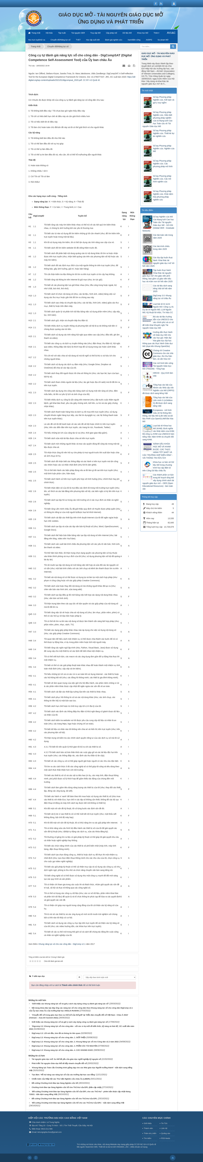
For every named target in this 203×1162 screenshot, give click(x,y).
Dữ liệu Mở (127, 33)
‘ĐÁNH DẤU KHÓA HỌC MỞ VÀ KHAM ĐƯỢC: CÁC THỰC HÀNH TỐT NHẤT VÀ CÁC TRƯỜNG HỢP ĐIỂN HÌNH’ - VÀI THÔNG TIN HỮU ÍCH (158, 451)
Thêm (156, 33)
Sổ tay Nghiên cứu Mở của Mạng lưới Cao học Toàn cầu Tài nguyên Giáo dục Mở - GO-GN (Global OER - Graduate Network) (158, 224)
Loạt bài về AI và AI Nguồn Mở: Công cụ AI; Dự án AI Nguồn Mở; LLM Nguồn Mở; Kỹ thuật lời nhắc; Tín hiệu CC (158, 308)
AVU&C (171, 32)
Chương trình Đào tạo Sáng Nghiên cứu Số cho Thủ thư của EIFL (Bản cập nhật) (67, 1087)
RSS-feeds (165, 1138)
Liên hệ (164, 1128)
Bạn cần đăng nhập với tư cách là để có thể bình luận (65, 985)
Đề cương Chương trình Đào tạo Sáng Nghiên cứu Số (55, 1083)
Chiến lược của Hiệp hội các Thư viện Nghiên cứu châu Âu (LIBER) (61, 1079)
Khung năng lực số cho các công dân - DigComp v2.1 (62, 944)
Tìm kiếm (147, 1138)
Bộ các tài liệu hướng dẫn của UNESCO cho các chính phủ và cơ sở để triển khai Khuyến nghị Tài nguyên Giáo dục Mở (158, 322)
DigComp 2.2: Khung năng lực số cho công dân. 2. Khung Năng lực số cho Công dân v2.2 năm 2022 (75, 1042)
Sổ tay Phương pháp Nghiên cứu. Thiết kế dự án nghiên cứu (163, 133)
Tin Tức (164, 1123)
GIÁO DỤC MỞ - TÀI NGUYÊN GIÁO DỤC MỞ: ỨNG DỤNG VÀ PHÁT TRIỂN (158, 56)
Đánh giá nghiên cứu (113, 40)
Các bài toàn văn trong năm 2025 (163, 236)
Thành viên (148, 1128)
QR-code (31, 1145)
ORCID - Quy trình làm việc (163, 374)
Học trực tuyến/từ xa (36, 40)
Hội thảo (49, 33)
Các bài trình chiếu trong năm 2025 (161, 247)
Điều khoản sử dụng (139, 1147)
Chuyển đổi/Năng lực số (60, 40)
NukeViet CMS (92, 1147)
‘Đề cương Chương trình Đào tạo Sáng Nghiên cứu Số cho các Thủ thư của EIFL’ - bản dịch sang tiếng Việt (78, 1103)
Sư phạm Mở (163, 40)
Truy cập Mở (95, 33)
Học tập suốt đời (93, 40)
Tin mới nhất (147, 90)
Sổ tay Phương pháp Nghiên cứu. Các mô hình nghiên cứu (162, 179)
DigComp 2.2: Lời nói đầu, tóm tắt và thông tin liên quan (56, 1033)
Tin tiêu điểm (147, 210)
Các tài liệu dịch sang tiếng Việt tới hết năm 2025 (162, 288)
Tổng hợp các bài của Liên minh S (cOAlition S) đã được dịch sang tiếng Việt (163, 401)
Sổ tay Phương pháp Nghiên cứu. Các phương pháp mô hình (163, 164)
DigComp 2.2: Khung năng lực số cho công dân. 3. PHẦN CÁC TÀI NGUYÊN (64, 1046)
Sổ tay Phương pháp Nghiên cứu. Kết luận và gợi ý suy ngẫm (163, 100)
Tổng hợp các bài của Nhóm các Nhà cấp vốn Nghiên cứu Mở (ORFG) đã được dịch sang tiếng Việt (158, 389)
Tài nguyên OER (78, 33)
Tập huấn (62, 33)
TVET (78, 40)
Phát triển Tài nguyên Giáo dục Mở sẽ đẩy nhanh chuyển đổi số (59, 1063)
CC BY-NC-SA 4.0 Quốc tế (145, 1144)
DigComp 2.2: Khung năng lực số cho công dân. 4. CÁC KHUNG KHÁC (62, 1050)
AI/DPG (149, 40)
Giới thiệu (148, 1123)
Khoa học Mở (142, 33)
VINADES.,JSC (122, 1147)
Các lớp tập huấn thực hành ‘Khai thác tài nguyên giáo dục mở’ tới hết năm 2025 (158, 261)
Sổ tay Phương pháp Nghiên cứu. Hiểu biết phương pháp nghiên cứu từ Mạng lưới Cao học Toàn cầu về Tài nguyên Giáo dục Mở (157, 119)
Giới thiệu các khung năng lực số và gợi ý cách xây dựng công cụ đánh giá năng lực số (70, 1022)
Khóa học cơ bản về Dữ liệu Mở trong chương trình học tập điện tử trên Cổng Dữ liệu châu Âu (158, 466)
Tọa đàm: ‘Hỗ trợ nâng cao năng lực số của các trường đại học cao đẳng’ (63, 1075)
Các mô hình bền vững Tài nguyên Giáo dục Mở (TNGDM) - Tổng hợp (158, 366)
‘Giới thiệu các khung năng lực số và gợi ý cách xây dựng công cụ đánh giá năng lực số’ (70, 1004)
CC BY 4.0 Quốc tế (91, 80)
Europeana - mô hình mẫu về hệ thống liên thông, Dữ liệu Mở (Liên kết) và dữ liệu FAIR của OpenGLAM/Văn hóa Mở (158, 416)
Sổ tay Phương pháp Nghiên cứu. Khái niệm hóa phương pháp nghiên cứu (163, 195)
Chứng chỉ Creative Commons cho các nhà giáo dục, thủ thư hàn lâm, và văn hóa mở (163, 354)
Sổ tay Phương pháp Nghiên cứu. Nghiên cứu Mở (164, 148)
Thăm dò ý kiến (150, 1133)
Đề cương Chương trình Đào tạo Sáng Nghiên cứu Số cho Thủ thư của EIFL (64, 1099)
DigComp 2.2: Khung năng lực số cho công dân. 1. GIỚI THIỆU (59, 1037)
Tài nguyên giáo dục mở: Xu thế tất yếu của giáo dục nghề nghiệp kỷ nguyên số (66, 1059)
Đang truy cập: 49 (46, 1145)
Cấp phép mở (111, 33)
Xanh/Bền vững (134, 40)
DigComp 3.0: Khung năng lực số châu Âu (162, 296)
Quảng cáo (165, 1133)
